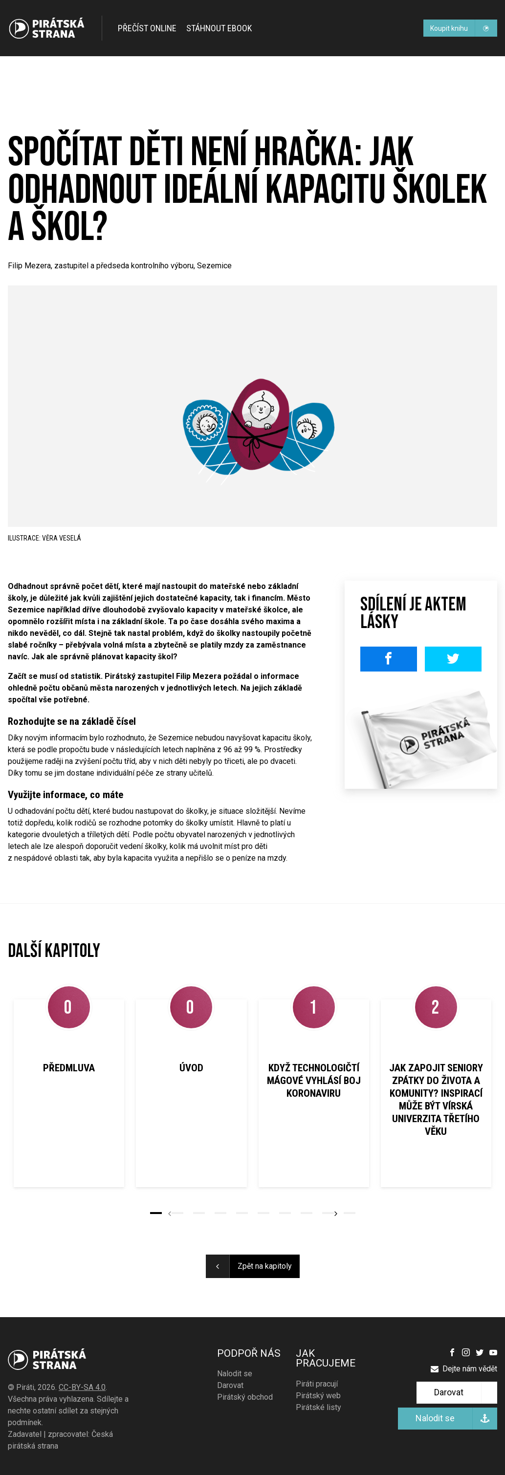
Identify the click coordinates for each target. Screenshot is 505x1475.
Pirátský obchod (245, 1397)
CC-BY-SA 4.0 (82, 1387)
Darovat (230, 1385)
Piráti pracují (317, 1383)
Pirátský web (318, 1395)
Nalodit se (234, 1373)
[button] (156, 1213)
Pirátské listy (318, 1407)
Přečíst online (147, 28)
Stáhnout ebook (219, 28)
